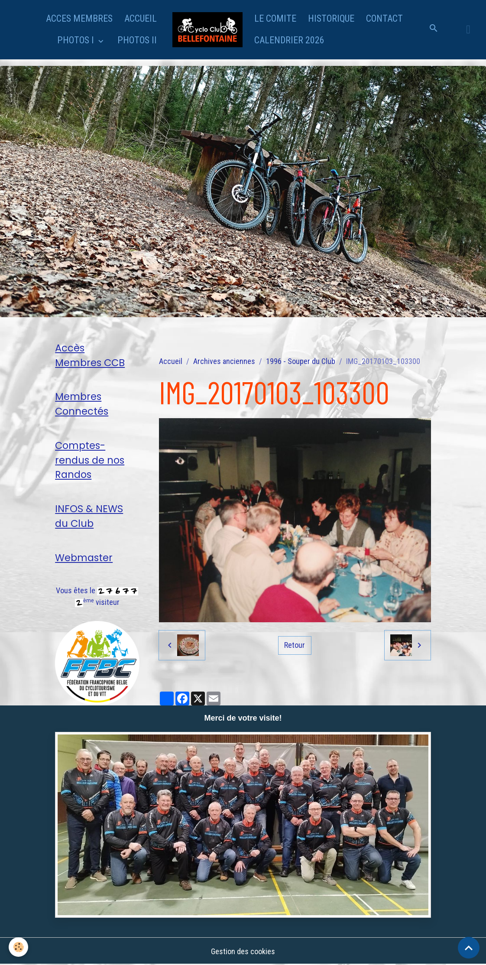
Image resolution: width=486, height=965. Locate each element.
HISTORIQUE (331, 18)
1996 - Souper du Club (300, 361)
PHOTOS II (137, 40)
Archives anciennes (224, 361)
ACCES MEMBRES (79, 18)
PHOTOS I (76, 40)
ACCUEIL (140, 18)
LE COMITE (275, 18)
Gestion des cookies (243, 951)
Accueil (170, 361)
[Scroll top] (469, 948)
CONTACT (384, 18)
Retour (294, 645)
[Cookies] (18, 947)
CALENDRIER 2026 (289, 40)
